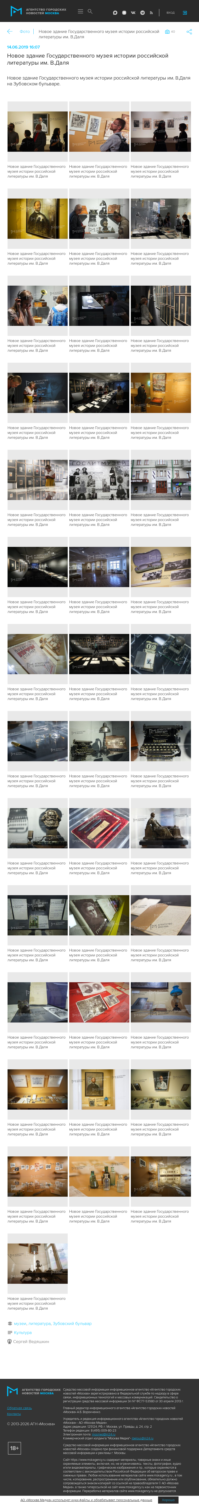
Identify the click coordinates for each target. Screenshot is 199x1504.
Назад (11, 31)
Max (115, 12)
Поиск (90, 12)
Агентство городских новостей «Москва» (38, 11)
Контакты (14, 1414)
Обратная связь (19, 1408)
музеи (20, 1323)
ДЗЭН (124, 12)
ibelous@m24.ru (142, 1438)
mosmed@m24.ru (103, 1434)
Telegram (142, 12)
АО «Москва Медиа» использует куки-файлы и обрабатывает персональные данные (86, 1500)
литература (39, 1323)
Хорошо (168, 1500)
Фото (25, 31)
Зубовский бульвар (72, 1323)
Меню (81, 12)
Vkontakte (133, 12)
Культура (23, 1332)
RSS (151, 12)
